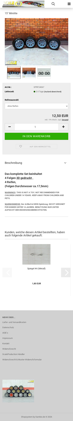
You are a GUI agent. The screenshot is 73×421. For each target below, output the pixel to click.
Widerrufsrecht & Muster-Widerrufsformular (22, 359)
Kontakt (5, 343)
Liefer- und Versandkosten (14, 322)
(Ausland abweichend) (52, 92)
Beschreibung (13, 162)
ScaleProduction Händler (13, 354)
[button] (9, 126)
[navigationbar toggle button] (69, 4)
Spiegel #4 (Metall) (36, 268)
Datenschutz (8, 327)
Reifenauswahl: (12, 100)
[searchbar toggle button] (53, 4)
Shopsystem (26, 417)
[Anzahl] (36, 126)
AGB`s (5, 333)
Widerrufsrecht (9, 349)
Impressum (7, 338)
